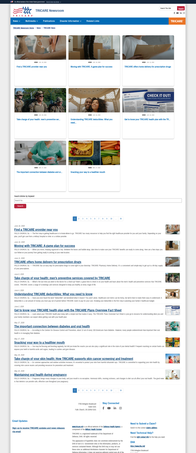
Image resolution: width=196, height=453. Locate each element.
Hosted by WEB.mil (82, 441)
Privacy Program (47, 429)
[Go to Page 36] (120, 164)
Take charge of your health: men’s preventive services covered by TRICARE (62, 224)
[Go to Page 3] (83, 164)
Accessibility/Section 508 (114, 429)
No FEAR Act (154, 429)
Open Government (81, 429)
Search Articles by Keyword (24, 142)
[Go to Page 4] (87, 164)
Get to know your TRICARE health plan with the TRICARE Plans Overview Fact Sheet (68, 256)
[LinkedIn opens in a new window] (181, 13)
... (116, 164)
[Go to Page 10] (111, 164)
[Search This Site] (168, 8)
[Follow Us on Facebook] (103, 354)
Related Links (92, 21)
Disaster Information (71, 21)
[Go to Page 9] (107, 164)
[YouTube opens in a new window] (177, 13)
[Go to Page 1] (75, 164)
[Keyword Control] (98, 146)
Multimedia (32, 21)
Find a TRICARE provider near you (36, 176)
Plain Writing (96, 429)
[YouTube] (108, 354)
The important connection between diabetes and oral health (52, 272)
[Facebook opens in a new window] (174, 13)
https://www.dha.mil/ (137, 392)
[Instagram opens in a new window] (184, 13)
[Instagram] (120, 354)
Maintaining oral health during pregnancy (40, 321)
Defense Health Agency (111, 372)
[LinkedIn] (115, 354)
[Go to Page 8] (103, 164)
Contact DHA (135, 406)
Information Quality (64, 429)
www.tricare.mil (77, 372)
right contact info (143, 383)
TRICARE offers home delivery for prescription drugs (47, 208)
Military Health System (93, 375)
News (16, 21)
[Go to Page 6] (95, 164)
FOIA (144, 429)
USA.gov (166, 429)
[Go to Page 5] (91, 164)
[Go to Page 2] (79, 164)
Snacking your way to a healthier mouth (39, 289)
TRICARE (177, 21)
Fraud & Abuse (132, 429)
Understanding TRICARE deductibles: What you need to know (53, 240)
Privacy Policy (32, 429)
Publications (49, 21)
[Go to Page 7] (99, 164)
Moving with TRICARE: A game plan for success (44, 192)
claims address (151, 374)
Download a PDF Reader (103, 411)
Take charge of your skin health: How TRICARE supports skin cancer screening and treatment (73, 305)
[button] (54, 2)
